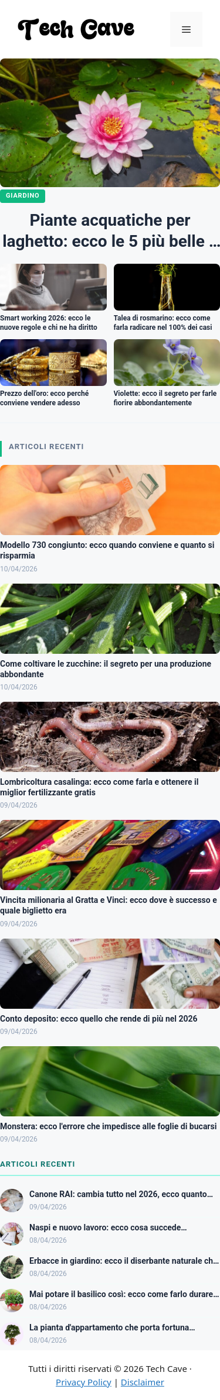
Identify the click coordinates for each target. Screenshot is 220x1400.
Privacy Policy (83, 1382)
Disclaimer (142, 1382)
